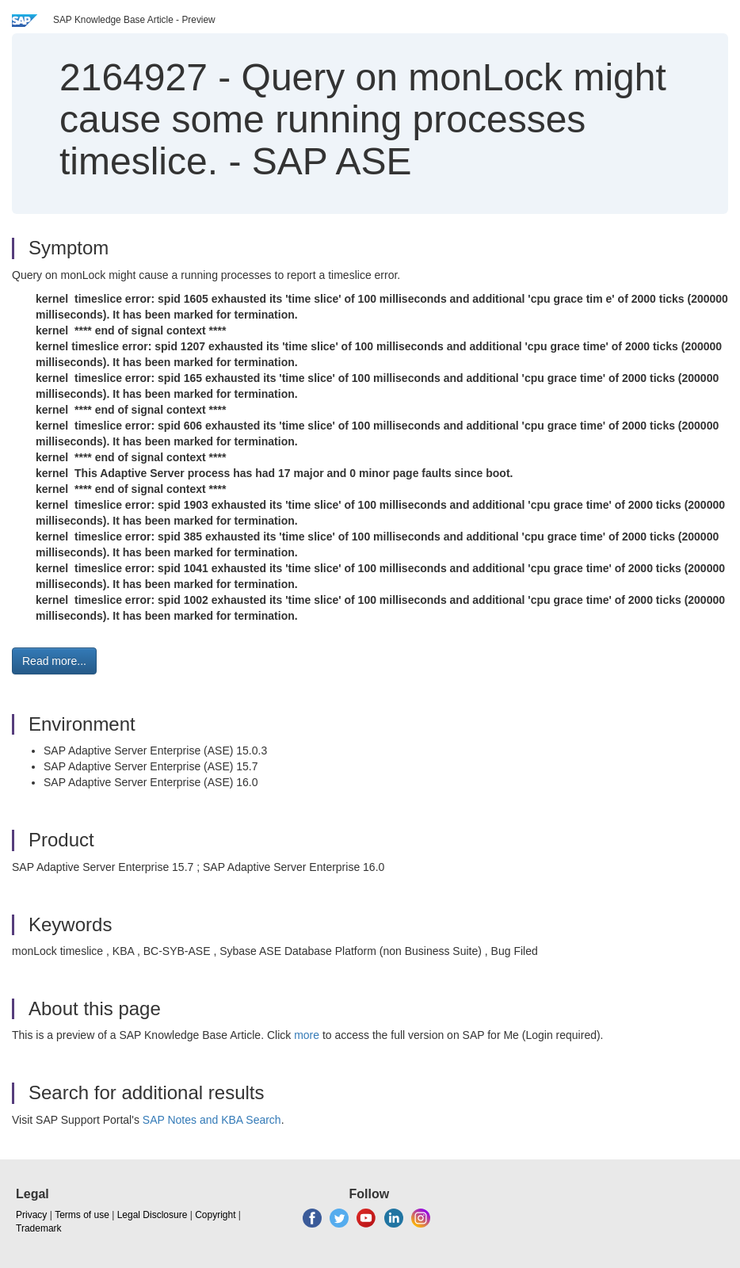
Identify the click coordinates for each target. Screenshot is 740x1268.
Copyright (215, 1214)
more (306, 1035)
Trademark (39, 1228)
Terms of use (82, 1214)
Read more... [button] (54, 661)
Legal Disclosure (152, 1214)
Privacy (31, 1214)
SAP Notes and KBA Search (212, 1119)
